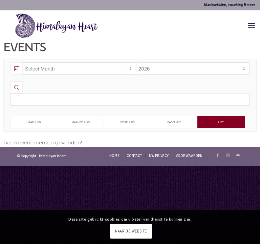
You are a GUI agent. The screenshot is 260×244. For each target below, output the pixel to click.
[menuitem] (251, 26)
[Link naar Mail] (238, 155)
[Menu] (251, 26)
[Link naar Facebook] (218, 155)
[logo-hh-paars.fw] (57, 26)
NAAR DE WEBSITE (131, 231)
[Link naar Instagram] (228, 155)
